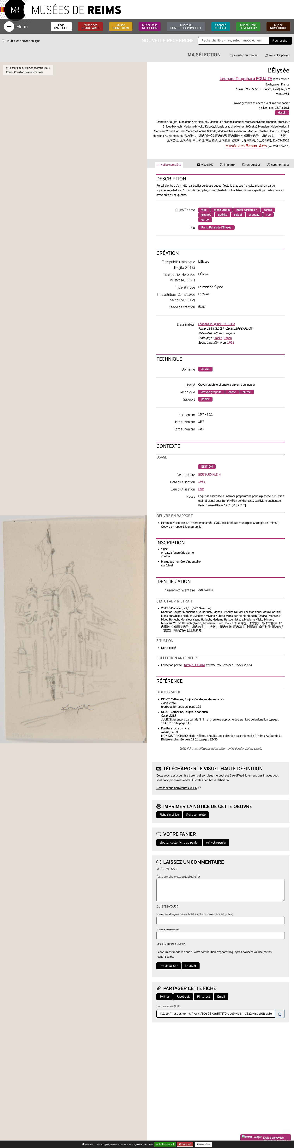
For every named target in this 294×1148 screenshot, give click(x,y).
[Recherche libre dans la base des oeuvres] (233, 41)
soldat (238, 215)
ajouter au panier (243, 55)
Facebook (183, 997)
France (218, 338)
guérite (222, 215)
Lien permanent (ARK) (168, 1006)
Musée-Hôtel (248, 26)
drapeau (254, 215)
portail (268, 210)
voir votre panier (277, 55)
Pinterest (203, 997)
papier (205, 399)
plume (247, 392)
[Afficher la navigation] (9, 26)
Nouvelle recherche (167, 41)
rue (268, 215)
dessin (282, 113)
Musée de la (149, 26)
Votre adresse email (168, 930)
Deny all (186, 1144)
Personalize (203, 1144)
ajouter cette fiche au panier (179, 843)
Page (61, 26)
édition (207, 467)
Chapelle (220, 26)
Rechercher (280, 41)
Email (221, 997)
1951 (230, 343)
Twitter (164, 997)
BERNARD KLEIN (209, 475)
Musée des (90, 26)
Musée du (186, 26)
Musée (121, 26)
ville (204, 210)
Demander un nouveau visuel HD (176, 788)
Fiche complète (196, 815)
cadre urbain (221, 210)
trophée (206, 215)
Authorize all (165, 1144)
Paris (201, 489)
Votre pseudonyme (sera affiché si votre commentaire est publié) (194, 914)
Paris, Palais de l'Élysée (216, 228)
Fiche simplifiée (169, 815)
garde (205, 220)
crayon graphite (211, 392)
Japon (228, 338)
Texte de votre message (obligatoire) (178, 877)
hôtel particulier (246, 210)
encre (232, 392)
